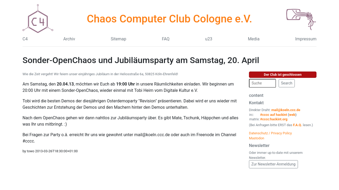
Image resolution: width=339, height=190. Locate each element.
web (292, 115)
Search (286, 83)
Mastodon (256, 138)
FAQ (166, 38)
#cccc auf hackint (273, 115)
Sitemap (118, 38)
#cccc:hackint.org (273, 119)
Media (254, 38)
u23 (208, 38)
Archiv (69, 38)
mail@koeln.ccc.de (285, 110)
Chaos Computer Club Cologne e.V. (169, 19)
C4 (25, 38)
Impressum (305, 38)
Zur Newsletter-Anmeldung (273, 164)
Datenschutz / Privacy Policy (270, 133)
